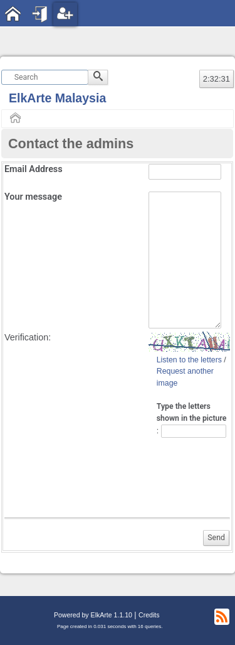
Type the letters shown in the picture (192, 412)
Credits (148, 615)
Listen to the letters (189, 359)
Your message (33, 197)
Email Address (33, 169)
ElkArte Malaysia (57, 98)
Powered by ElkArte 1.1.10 (93, 615)
